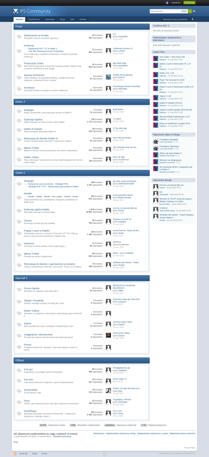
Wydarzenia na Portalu (36, 35)
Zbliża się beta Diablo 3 (171, 153)
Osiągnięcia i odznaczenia (38, 334)
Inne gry (28, 369)
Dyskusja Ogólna (33, 119)
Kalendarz (50, 19)
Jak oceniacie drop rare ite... (125, 147)
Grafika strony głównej (122, 75)
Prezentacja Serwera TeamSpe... (127, 86)
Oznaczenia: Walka (121, 333)
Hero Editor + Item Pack (172, 57)
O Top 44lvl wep (120, 128)
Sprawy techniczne (34, 75)
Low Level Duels (166, 142)
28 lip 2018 (118, 39)
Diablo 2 (20, 172)
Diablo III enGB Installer (176, 110)
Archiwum (29, 87)
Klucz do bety (119, 157)
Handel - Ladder (35, 196)
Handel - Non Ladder (53, 196)
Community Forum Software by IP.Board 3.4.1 (177, 453)
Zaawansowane (194, 11)
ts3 (114, 34)
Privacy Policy (189, 448)
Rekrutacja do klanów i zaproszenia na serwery (49, 264)
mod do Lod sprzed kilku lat (125, 208)
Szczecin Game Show (122, 322)
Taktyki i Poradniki (33, 300)
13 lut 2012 (118, 304)
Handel (28, 193)
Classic (28, 220)
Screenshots (30, 389)
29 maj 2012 (118, 80)
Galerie (83, 19)
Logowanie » (176, 3)
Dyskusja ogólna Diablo (36, 209)
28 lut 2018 (118, 381)
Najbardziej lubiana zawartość (182, 433)
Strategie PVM (61, 184)
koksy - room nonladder (123, 253)
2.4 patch (117, 119)
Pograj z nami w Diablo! (37, 230)
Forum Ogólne (32, 288)
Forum (19, 19)
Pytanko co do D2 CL (122, 219)
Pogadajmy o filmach (122, 399)
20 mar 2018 (118, 267)
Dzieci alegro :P (120, 379)
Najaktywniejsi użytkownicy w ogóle (152, 433)
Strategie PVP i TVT (37, 186)
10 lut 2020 (118, 68)
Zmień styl (23, 454)
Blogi (62, 19)
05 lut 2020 (118, 416)
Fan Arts (28, 379)
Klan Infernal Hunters (122, 138)
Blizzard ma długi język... (171, 160)
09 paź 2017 (118, 200)
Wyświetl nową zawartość (175, 19)
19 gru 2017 (118, 236)
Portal (18, 26)
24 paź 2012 (118, 162)
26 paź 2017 (118, 293)
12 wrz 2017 (118, 393)
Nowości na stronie (167, 156)
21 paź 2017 (118, 91)
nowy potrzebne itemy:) (123, 195)
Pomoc (28, 344)
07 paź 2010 (118, 338)
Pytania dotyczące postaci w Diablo (63, 186)
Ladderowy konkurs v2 (123, 48)
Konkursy (29, 45)
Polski (34, 454)
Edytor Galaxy (31, 310)
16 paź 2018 (118, 213)
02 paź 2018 (118, 112)
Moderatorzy (99, 433)
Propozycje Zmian (33, 63)
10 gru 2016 (118, 53)
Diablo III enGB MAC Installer (175, 123)
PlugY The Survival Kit (172, 80)
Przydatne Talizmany (169, 146)
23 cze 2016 (118, 224)
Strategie (29, 110)
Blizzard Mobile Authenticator (175, 117)
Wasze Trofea (31, 147)
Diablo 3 (20, 101)
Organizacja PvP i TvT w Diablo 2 (42, 49)
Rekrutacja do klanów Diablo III (41, 138)
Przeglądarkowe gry (121, 368)
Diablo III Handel (33, 129)
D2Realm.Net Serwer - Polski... (126, 262)
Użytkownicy (34, 19)
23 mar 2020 (118, 373)
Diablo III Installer (171, 103)
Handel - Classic (71, 196)
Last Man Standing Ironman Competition (46, 51)
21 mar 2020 (118, 404)
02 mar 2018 (118, 131)
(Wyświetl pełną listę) (62, 436)
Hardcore (29, 243)
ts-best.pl (164, 208)
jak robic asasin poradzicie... (125, 181)
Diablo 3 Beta (31, 157)
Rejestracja (189, 3)
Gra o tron (117, 411)
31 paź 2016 (118, 186)
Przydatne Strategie (169, 139)
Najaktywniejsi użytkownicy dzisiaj (121, 433)
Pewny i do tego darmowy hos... (127, 388)
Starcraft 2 (21, 278)
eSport (27, 323)
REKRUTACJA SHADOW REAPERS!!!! (124, 286)
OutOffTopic (30, 411)
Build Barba (118, 109)
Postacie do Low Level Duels (40, 184)
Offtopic (19, 360)
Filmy (27, 400)
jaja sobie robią (119, 63)
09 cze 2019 (118, 327)
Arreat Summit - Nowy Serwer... (126, 230)
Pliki (72, 19)
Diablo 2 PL (167, 73)
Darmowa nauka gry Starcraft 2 (126, 299)
